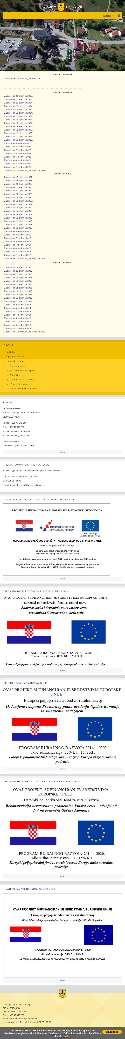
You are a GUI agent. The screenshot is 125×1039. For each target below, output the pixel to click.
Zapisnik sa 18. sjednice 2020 (18, 201)
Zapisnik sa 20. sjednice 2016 (18, 274)
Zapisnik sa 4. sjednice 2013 (17, 321)
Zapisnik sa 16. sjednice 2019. (18, 207)
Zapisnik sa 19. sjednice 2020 (18, 197)
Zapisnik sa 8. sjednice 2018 (17, 235)
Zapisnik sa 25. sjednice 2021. (18, 177)
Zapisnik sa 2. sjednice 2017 (17, 255)
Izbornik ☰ (111, 16)
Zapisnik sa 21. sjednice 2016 (18, 271)
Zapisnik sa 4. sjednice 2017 (17, 248)
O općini (10, 352)
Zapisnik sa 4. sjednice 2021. (18, 160)
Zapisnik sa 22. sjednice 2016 (18, 267)
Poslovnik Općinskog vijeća (24, 388)
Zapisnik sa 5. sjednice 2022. (18, 157)
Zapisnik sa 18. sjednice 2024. (18, 113)
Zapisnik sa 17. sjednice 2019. (18, 204)
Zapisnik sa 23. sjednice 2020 (18, 184)
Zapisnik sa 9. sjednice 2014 (17, 304)
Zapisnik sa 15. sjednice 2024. (18, 123)
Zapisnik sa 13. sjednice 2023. (18, 130)
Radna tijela (16, 375)
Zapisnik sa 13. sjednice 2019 (18, 218)
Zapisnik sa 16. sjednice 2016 (18, 281)
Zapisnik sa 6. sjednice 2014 (17, 315)
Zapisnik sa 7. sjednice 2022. (18, 150)
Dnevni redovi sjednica (22, 379)
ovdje (66, 1036)
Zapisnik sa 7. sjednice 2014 (17, 311)
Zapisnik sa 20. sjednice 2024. (18, 106)
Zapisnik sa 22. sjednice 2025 (18, 99)
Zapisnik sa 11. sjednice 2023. (18, 136)
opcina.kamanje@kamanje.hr (16, 431)
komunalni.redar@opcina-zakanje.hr (27, 485)
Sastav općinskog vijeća (22, 370)
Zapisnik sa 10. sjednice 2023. (18, 140)
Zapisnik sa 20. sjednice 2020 (18, 194)
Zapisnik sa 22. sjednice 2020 (18, 187)
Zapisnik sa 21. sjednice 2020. (18, 190)
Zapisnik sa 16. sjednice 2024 (18, 119)
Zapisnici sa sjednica (21, 384)
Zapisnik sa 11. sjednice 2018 (18, 224)
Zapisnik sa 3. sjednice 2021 (17, 163)
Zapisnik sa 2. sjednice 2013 (17, 328)
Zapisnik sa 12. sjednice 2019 (18, 221)
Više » (62, 452)
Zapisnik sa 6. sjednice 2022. (18, 153)
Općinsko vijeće (15, 361)
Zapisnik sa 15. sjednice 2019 (18, 211)
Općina (9, 345)
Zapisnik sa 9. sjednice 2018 (17, 231)
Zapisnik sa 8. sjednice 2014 (17, 308)
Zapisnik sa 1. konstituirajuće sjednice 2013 (24, 331)
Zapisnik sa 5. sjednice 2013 (17, 318)
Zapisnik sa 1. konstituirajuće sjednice (22, 78)
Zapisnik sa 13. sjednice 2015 (18, 291)
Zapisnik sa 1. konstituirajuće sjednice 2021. (25, 170)
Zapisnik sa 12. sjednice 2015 (18, 294)
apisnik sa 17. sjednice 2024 (19, 116)
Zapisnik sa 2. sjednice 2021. (18, 167)
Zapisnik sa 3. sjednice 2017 (17, 251)
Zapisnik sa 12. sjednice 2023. (18, 133)
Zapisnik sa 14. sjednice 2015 (18, 288)
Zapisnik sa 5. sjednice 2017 (17, 245)
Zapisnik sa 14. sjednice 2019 (18, 214)
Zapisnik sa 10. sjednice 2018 (18, 228)
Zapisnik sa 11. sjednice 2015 (18, 298)
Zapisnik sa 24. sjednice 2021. (18, 180)
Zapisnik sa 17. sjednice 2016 (18, 277)
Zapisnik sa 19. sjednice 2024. (18, 109)
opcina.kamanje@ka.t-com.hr (16, 435)
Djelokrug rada (17, 366)
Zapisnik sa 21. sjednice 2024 (18, 103)
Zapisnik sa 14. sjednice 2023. (18, 126)
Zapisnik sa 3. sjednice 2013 (17, 325)
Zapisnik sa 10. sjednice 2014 (18, 301)
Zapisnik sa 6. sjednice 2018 (17, 241)
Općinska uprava (15, 356)
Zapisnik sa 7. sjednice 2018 (17, 238)
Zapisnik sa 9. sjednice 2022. (18, 143)
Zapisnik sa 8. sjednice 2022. (18, 146)
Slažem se (111, 1031)
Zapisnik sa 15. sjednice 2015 (18, 284)
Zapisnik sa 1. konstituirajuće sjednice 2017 (24, 258)
